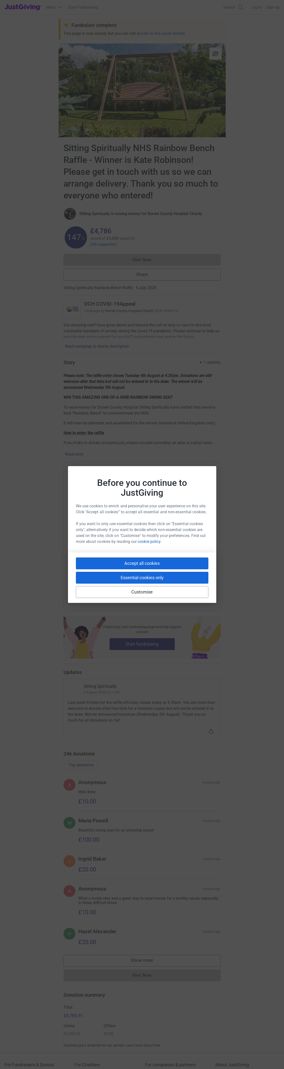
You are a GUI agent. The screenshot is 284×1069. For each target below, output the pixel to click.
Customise (142, 591)
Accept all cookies (142, 563)
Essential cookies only (142, 577)
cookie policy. (149, 541)
